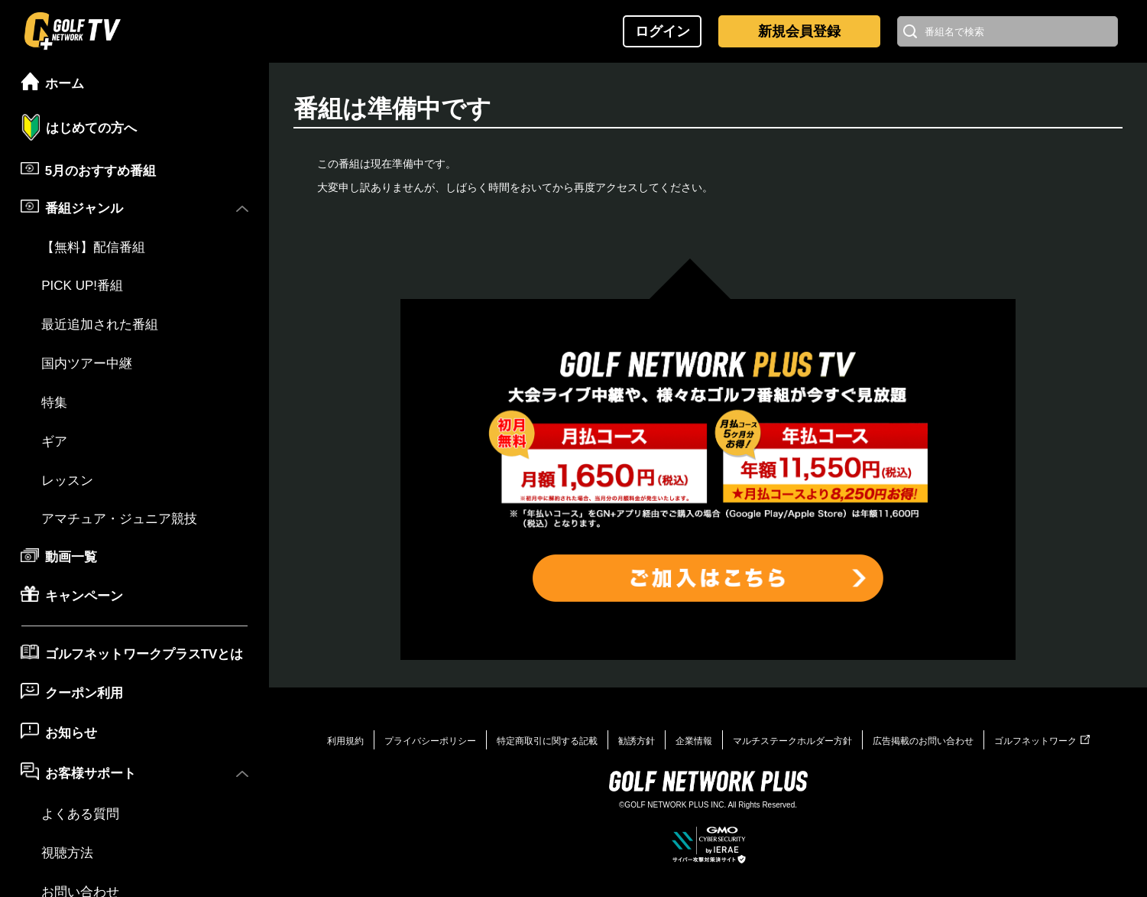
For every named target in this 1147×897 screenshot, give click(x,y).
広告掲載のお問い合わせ (923, 741)
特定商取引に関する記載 (547, 741)
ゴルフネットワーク (1042, 741)
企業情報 (694, 741)
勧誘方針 (636, 741)
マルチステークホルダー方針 (792, 741)
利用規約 (345, 741)
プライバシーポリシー (430, 741)
